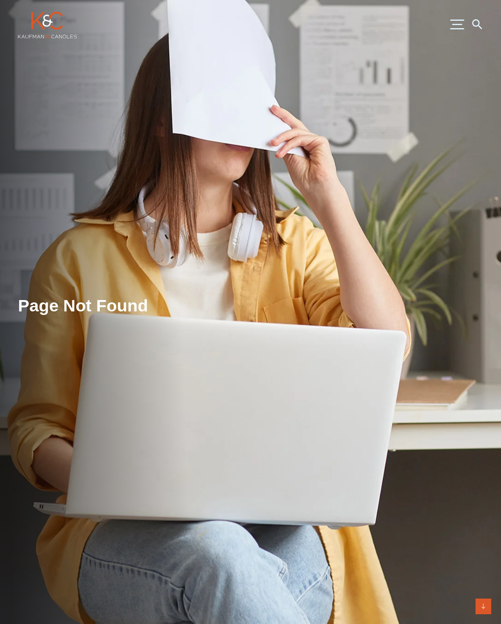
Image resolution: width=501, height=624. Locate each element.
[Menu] (457, 25)
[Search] (476, 24)
